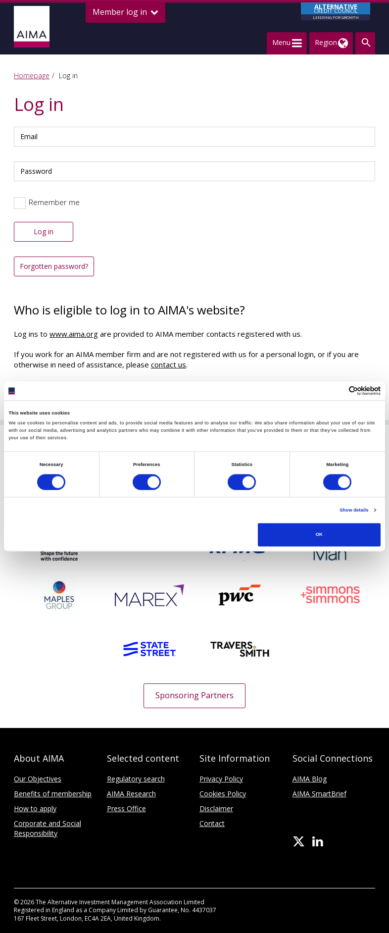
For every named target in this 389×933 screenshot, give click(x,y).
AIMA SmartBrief (319, 793)
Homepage (31, 75)
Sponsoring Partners (194, 695)
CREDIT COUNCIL (335, 11)
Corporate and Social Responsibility (47, 828)
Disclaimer (216, 808)
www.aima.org (73, 334)
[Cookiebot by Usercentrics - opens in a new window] (337, 391)
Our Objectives (37, 778)
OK (319, 534)
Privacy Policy (221, 778)
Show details (354, 510)
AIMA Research (131, 793)
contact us (168, 364)
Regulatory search (136, 778)
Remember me (54, 202)
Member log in (125, 12)
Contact (212, 823)
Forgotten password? (54, 266)
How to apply (35, 808)
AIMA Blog (309, 778)
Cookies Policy (222, 793)
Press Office (126, 808)
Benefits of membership (53, 793)
